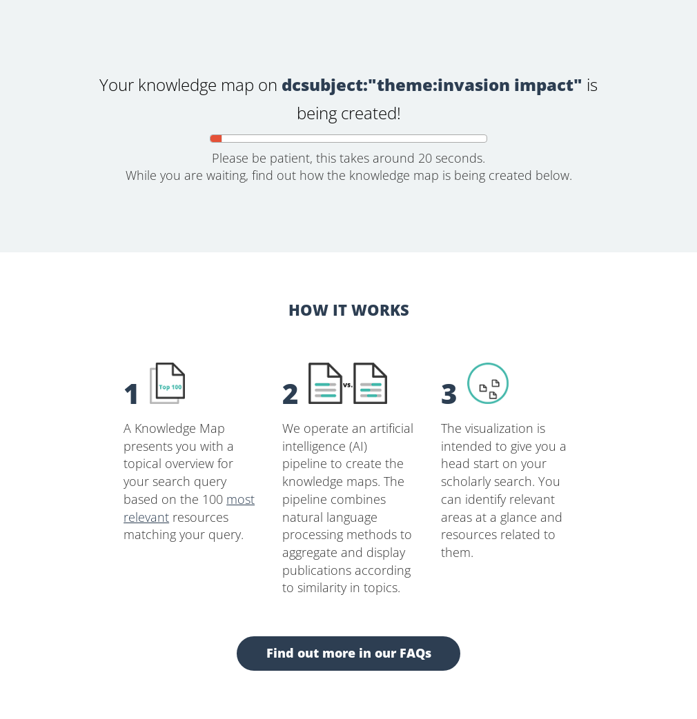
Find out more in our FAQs (348, 653)
